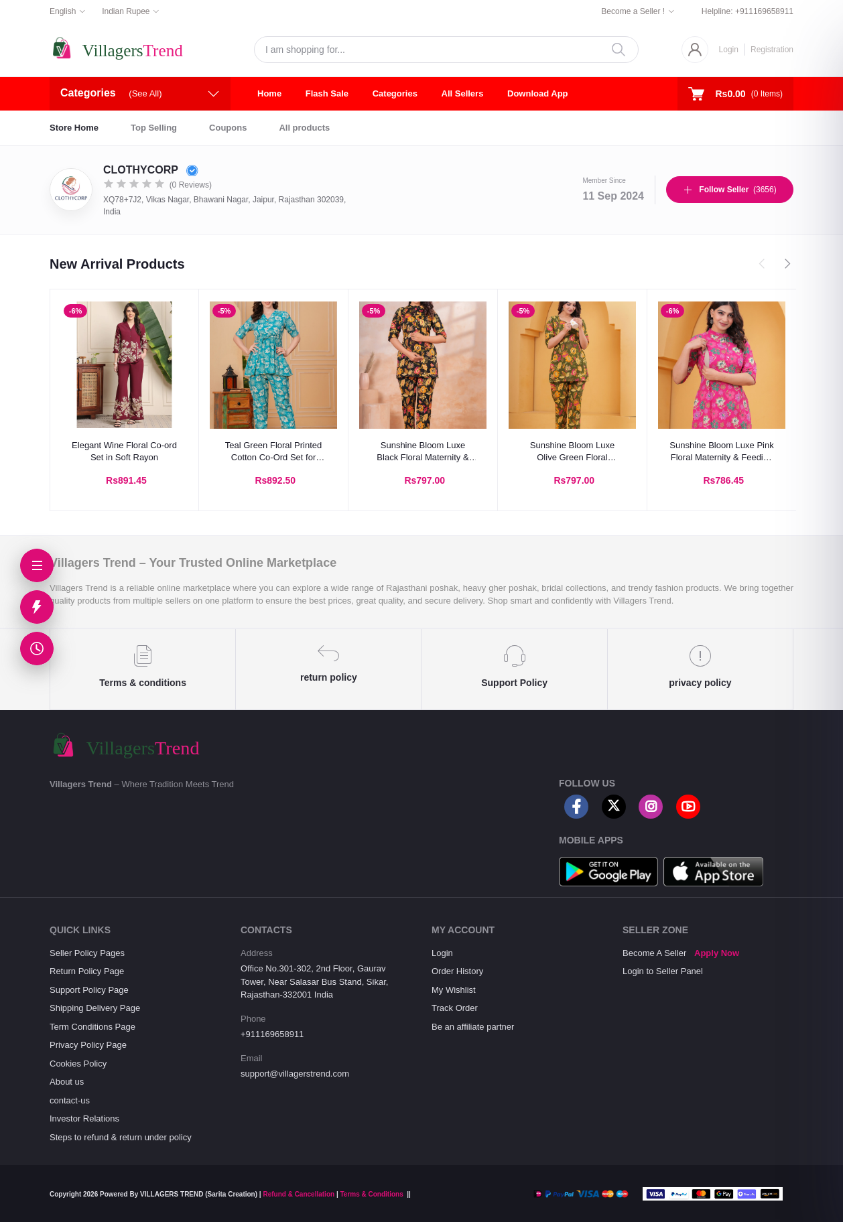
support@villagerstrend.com (295, 1074)
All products (304, 128)
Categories (395, 93)
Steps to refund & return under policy (121, 1137)
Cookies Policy (78, 1064)
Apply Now (716, 953)
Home (269, 93)
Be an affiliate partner (473, 1027)
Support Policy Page (89, 990)
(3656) (729, 190)
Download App (537, 93)
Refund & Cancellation (298, 1194)
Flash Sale (327, 93)
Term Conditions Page (92, 1027)
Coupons (228, 128)
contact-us (70, 1100)
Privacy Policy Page (88, 1045)
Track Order (455, 1008)
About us (67, 1082)
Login (728, 49)
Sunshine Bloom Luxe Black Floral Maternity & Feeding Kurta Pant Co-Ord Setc (422, 452)
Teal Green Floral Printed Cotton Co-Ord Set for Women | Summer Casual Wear (273, 452)
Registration (772, 49)
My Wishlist (454, 990)
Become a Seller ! (633, 11)
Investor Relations (84, 1118)
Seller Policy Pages (87, 953)
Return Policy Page (87, 971)
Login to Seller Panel (663, 971)
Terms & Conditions (371, 1194)
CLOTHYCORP (150, 170)
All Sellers (463, 93)
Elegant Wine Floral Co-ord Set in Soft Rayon (124, 451)
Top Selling (154, 128)
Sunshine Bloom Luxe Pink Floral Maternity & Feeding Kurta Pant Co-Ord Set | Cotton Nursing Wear (721, 452)
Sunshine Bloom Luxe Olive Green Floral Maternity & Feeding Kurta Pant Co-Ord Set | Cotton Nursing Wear (572, 452)
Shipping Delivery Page (95, 1008)
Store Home (74, 128)
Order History (457, 971)
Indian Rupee (125, 11)
